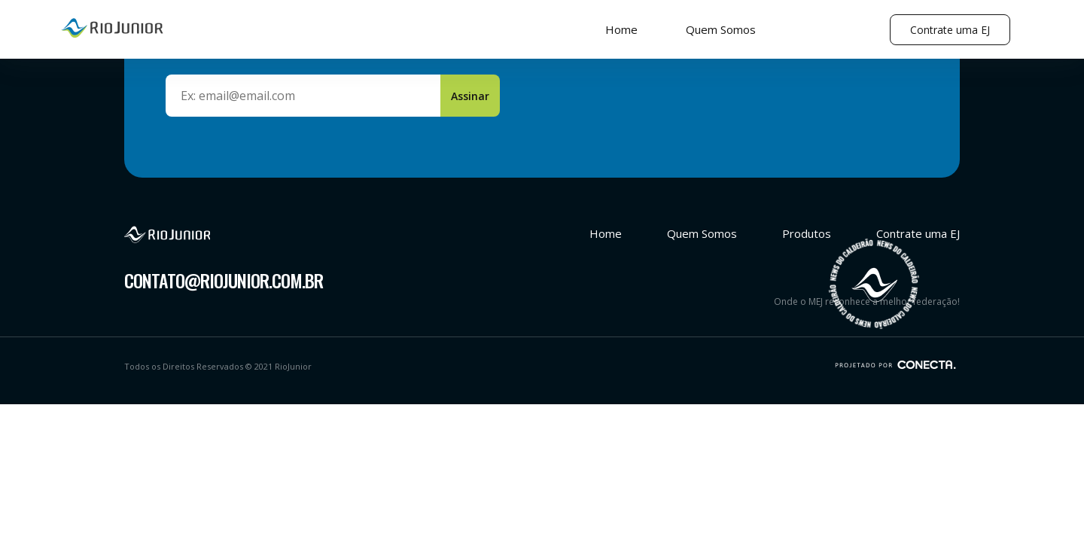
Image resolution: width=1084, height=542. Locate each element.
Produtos (806, 233)
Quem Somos (721, 29)
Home (621, 29)
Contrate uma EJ (950, 30)
